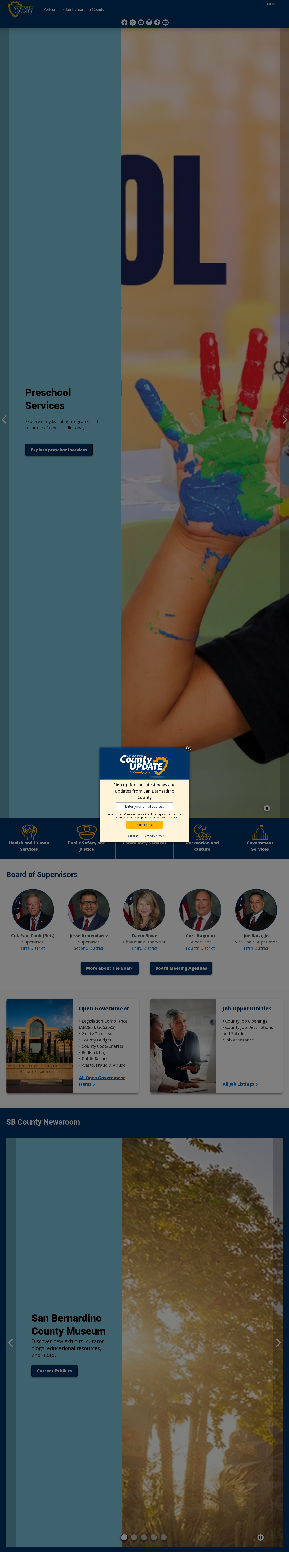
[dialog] (144, 795)
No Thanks (132, 836)
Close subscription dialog (188, 748)
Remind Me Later (154, 836)
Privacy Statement (167, 817)
